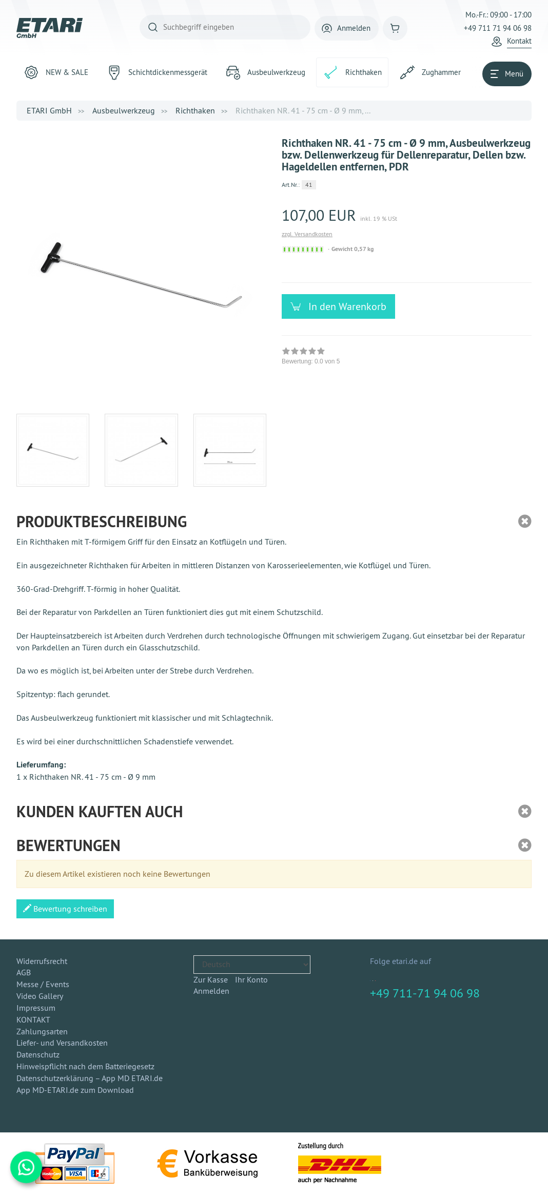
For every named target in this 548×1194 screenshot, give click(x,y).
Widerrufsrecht (41, 961)
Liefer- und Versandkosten (62, 1042)
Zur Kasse (210, 979)
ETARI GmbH (49, 110)
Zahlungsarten (42, 1031)
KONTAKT (33, 1019)
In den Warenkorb (343, 306)
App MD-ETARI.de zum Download (75, 1090)
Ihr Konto (251, 979)
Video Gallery (39, 996)
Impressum (35, 1008)
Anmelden (211, 991)
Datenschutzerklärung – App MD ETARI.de (89, 1078)
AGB (23, 972)
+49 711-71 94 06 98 (425, 992)
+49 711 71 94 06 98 (498, 28)
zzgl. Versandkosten (307, 234)
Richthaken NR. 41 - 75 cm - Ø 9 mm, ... (303, 110)
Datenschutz (38, 1054)
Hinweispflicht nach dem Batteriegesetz (85, 1066)
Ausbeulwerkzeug (123, 110)
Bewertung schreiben (65, 908)
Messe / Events (42, 984)
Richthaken (195, 110)
